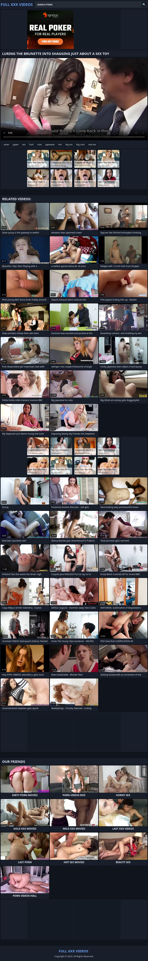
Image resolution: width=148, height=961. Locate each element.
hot (60, 144)
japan (16, 144)
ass (23, 144)
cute (39, 144)
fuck (31, 144)
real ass (92, 144)
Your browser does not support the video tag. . (74, 99)
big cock (80, 144)
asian (6, 144)
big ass (69, 144)
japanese (50, 144)
